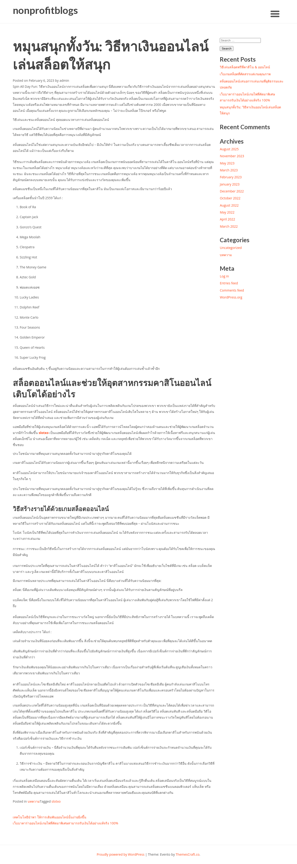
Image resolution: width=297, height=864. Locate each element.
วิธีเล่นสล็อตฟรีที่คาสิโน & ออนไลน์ (245, 67)
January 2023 (229, 184)
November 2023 (232, 156)
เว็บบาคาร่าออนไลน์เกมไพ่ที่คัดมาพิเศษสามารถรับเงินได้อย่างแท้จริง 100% (65, 823)
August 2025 (229, 149)
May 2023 (227, 163)
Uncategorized (231, 247)
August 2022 (229, 205)
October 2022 (230, 198)
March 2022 (229, 226)
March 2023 (229, 170)
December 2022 (232, 191)
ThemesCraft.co (187, 854)
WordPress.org (231, 297)
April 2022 (227, 219)
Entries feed (229, 283)
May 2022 (227, 212)
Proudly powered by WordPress (121, 854)
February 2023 (231, 177)
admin (64, 80)
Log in (224, 276)
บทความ (34, 801)
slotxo (44, 432)
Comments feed (232, 290)
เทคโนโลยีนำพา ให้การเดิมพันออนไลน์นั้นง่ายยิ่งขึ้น (49, 817)
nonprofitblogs (45, 10)
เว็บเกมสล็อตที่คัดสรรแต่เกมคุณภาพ (245, 74)
